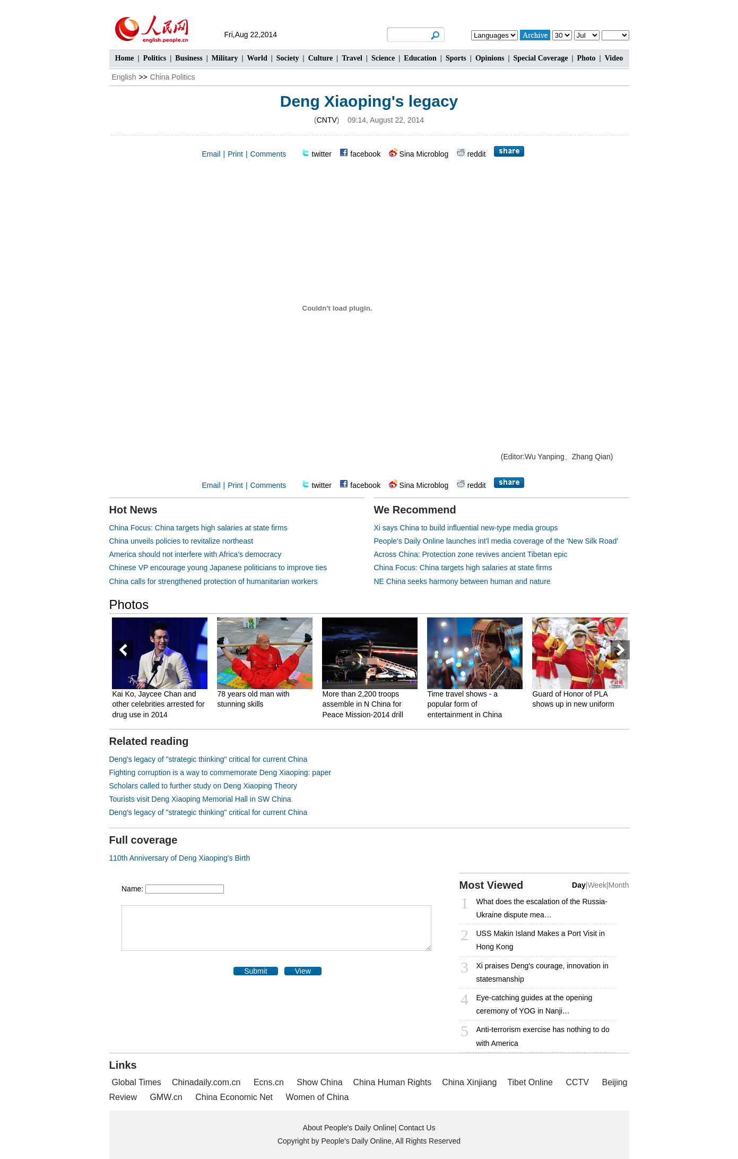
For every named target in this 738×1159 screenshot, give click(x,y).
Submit (255, 971)
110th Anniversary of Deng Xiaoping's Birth (179, 858)
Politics (155, 58)
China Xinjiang (469, 1082)
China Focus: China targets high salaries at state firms (198, 527)
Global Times (136, 1082)
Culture (320, 58)
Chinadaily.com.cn (206, 1082)
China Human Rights (392, 1082)
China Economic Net (234, 1097)
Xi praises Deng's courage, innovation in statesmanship (542, 972)
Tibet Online (530, 1082)
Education (420, 58)
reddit (476, 154)
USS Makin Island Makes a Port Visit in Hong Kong (540, 940)
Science (383, 58)
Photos (129, 604)
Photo (586, 58)
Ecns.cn (269, 1082)
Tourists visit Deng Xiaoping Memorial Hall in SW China (200, 799)
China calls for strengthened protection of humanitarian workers (213, 581)
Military (225, 58)
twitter (322, 154)
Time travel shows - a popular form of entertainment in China (466, 704)
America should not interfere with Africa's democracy (195, 554)
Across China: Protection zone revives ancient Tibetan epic (471, 554)
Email (211, 154)
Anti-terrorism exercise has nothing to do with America (543, 1036)
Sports (456, 58)
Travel (352, 58)
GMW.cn (167, 1097)
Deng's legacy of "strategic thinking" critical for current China (208, 759)
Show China (319, 1082)
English (124, 77)
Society (287, 58)
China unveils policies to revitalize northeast (181, 541)
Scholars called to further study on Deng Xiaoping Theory (203, 786)
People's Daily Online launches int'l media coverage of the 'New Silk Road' (496, 541)
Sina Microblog (424, 154)
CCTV (577, 1082)
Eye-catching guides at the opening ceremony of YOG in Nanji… (534, 1004)
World (257, 58)
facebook (365, 154)
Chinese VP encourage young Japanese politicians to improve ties (218, 567)
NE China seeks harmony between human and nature (462, 581)
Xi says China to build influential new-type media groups (466, 527)
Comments (268, 154)
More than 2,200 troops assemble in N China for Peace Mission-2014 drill (364, 704)
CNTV (327, 120)
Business (188, 58)
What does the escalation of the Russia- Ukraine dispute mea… (541, 908)
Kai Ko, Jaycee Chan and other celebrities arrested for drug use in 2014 (160, 704)
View (303, 971)
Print (235, 154)
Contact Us (416, 1127)
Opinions (489, 58)
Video (614, 58)
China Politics (172, 77)
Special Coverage (540, 58)
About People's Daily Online (349, 1127)
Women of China (317, 1097)
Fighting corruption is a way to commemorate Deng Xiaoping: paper (220, 772)
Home (124, 58)
